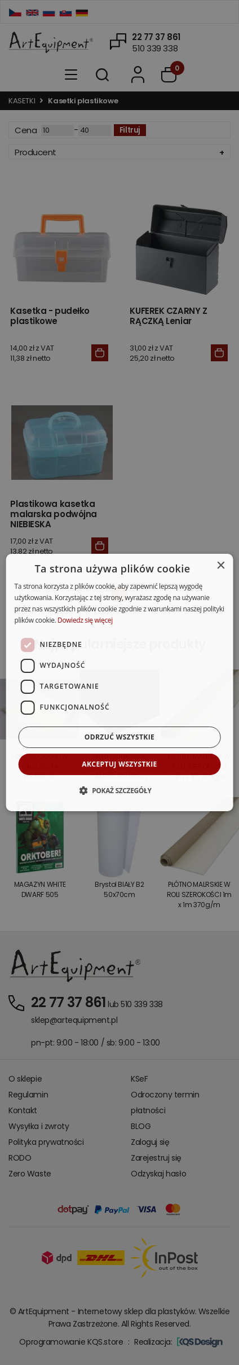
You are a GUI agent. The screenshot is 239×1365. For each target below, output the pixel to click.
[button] (119, 790)
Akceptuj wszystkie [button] (119, 764)
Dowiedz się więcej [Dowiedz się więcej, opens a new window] (85, 620)
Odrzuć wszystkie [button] (119, 737)
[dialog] (119, 682)
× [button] (220, 566)
